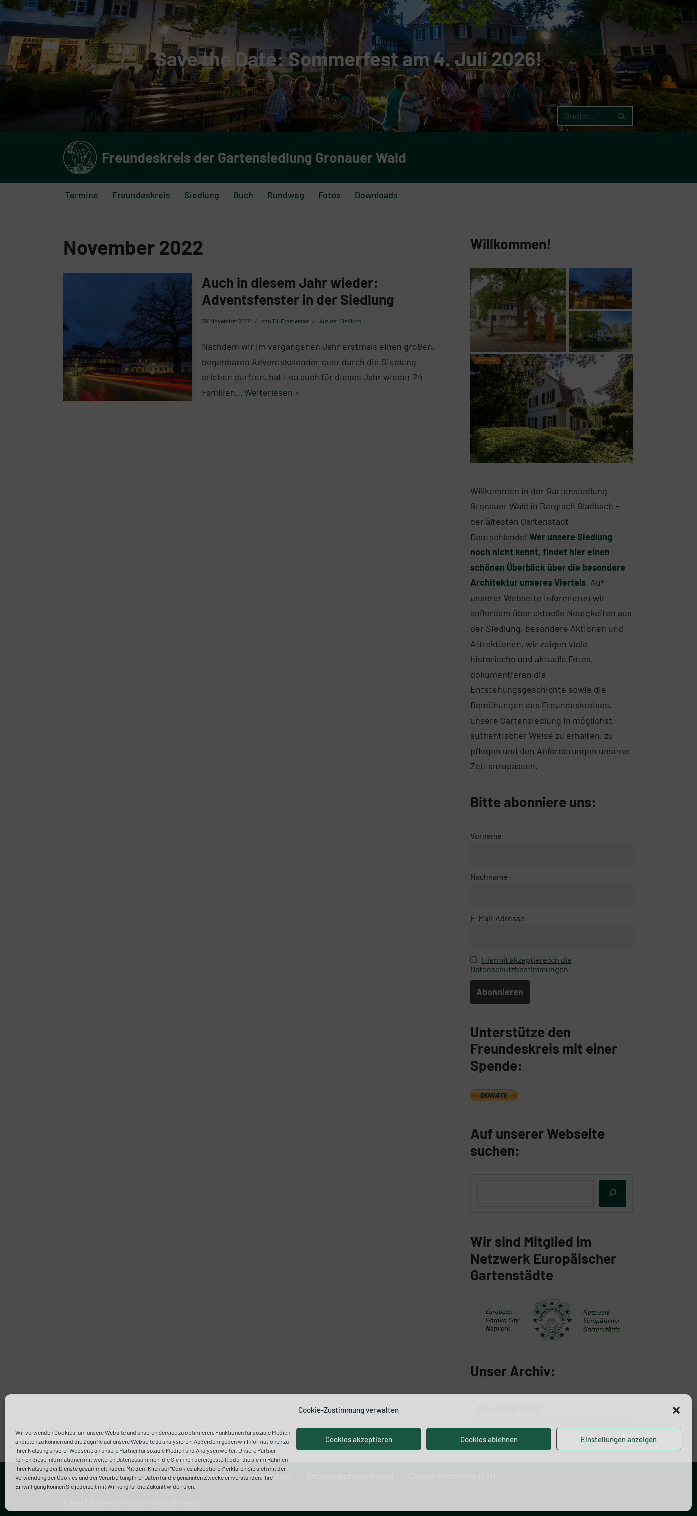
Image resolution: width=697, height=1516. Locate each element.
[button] (677, 1410)
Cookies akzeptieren (359, 1439)
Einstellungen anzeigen (619, 1439)
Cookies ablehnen (489, 1439)
